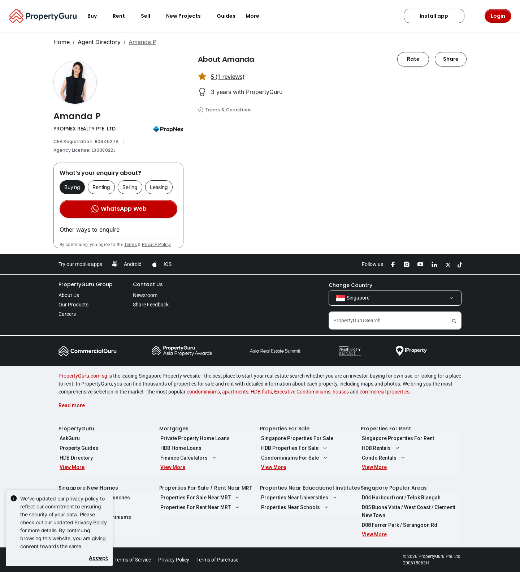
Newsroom (145, 295)
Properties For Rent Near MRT (199, 507)
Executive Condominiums (302, 392)
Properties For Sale (284, 428)
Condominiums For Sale (294, 458)
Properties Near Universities (298, 498)
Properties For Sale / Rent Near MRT (205, 487)
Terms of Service (132, 560)
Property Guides (77, 448)
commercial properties (385, 392)
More (257, 16)
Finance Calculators (188, 458)
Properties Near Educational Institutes (310, 487)
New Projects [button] (187, 16)
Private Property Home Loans (194, 438)
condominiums (203, 392)
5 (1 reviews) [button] (227, 77)
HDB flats (261, 392)
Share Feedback (151, 304)
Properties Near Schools (294, 507)
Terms (130, 244)
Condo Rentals (383, 458)
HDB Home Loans (179, 448)
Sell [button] (150, 16)
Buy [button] (96, 16)
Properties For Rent (386, 428)
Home (61, 42)
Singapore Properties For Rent (397, 438)
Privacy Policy (156, 244)
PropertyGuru (76, 428)
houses (341, 392)
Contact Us (148, 284)
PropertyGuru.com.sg (82, 376)
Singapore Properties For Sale (296, 438)
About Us (68, 295)
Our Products (73, 304)
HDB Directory (75, 458)
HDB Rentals (380, 448)
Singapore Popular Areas (394, 487)
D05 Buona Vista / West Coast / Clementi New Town (407, 511)
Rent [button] (123, 16)
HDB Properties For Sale (294, 448)
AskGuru (68, 438)
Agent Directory (99, 42)
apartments (235, 392)
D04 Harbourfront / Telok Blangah (400, 497)
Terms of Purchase (217, 560)
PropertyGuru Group (85, 284)
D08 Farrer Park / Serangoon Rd (398, 525)
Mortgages (173, 428)
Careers (67, 314)
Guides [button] (226, 16)
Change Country (350, 285)
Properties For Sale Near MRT (199, 498)
